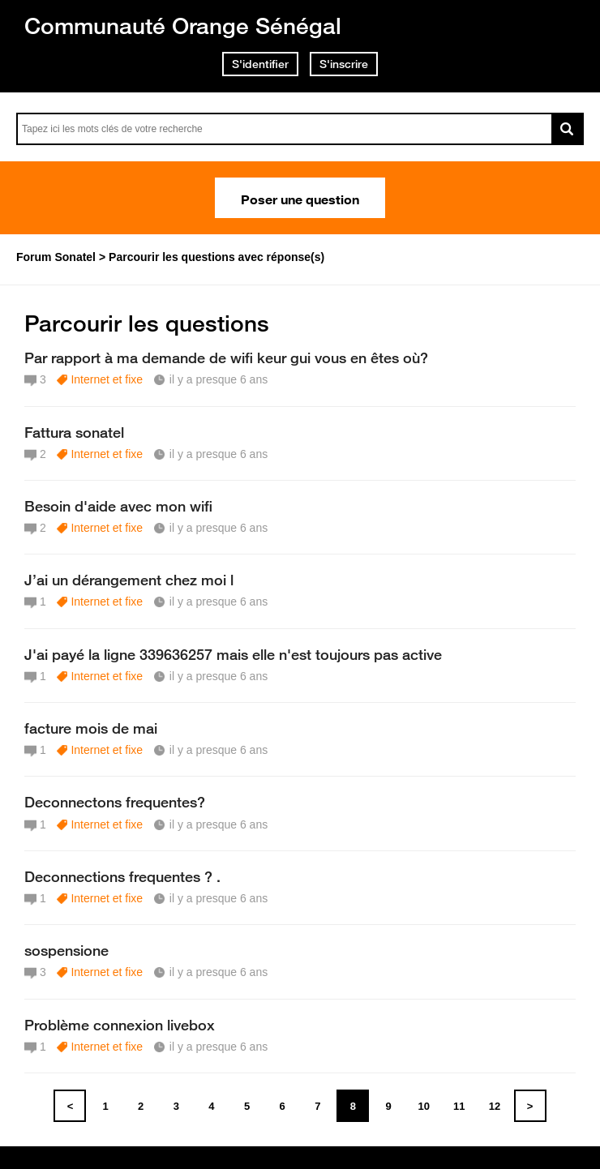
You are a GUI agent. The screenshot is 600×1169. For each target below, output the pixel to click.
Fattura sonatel (74, 432)
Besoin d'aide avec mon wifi (118, 506)
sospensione (66, 950)
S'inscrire (343, 64)
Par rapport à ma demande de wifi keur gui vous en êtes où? (226, 357)
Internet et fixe (107, 379)
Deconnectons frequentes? (114, 802)
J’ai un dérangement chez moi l (129, 580)
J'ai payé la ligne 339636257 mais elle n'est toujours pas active (233, 654)
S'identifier (260, 64)
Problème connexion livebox (119, 1025)
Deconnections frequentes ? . (122, 876)
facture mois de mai (90, 728)
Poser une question (300, 198)
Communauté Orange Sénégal (182, 25)
